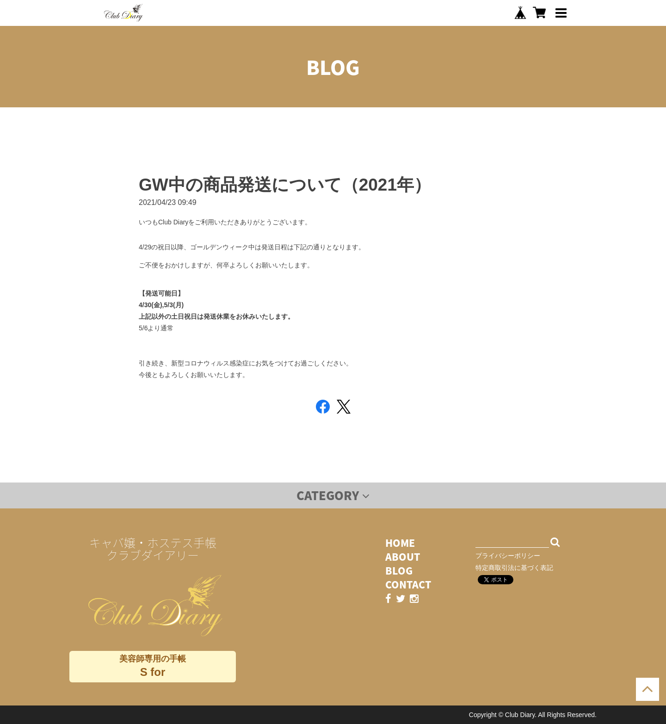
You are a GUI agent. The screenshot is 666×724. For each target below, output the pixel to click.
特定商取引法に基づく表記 (514, 567)
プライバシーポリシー (507, 555)
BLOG (399, 570)
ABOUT (402, 557)
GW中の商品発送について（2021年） (285, 184)
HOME (400, 543)
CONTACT (408, 584)
